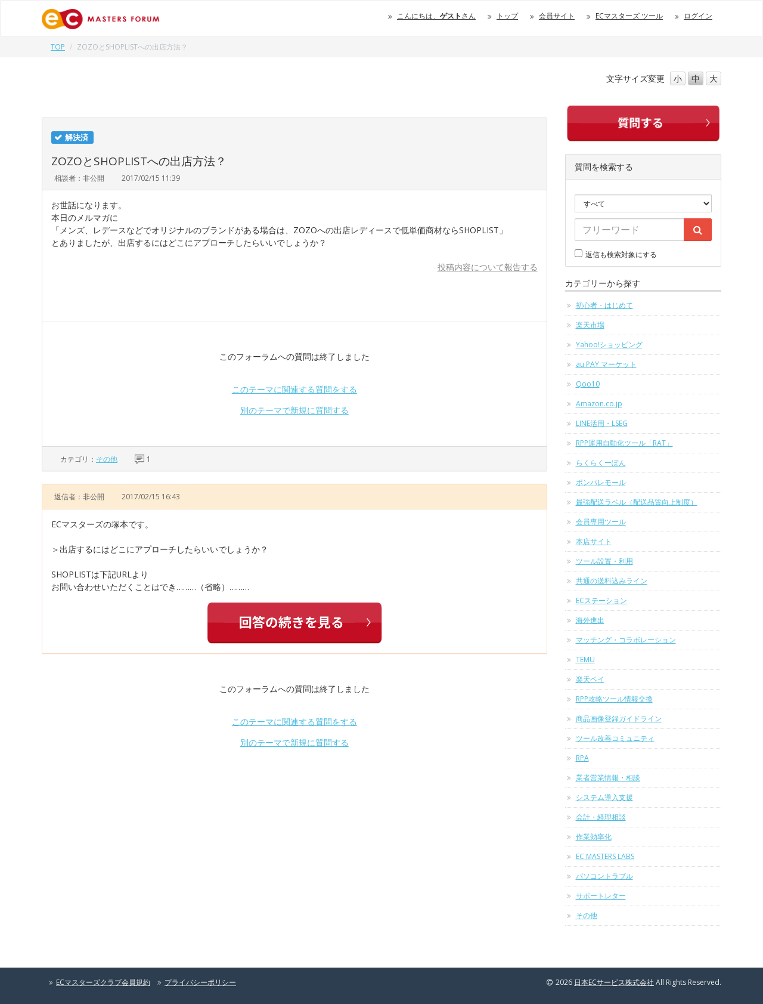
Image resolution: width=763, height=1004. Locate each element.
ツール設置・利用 (604, 561)
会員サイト (557, 16)
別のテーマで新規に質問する (294, 410)
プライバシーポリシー (200, 982)
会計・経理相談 (601, 817)
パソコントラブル (604, 876)
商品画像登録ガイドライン (619, 718)
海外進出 (590, 620)
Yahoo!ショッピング (609, 344)
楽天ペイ (590, 679)
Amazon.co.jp (599, 403)
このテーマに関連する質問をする (294, 389)
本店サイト (594, 541)
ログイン (698, 16)
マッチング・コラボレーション (626, 640)
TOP (58, 47)
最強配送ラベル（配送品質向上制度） (636, 502)
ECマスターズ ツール (629, 16)
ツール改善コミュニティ (615, 738)
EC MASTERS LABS (605, 856)
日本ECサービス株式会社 (614, 982)
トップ (507, 16)
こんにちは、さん (436, 16)
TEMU (585, 659)
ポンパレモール (601, 482)
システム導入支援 (604, 797)
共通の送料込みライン (611, 581)
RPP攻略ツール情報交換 (614, 699)
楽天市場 (590, 325)
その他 (106, 459)
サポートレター (601, 896)
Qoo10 (588, 384)
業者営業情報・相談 (608, 778)
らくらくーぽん (601, 463)
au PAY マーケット (606, 364)
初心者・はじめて (604, 305)
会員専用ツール (601, 522)
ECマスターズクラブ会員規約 (103, 982)
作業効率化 (594, 837)
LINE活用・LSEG (602, 423)
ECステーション (601, 600)
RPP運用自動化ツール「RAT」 (624, 443)
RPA (582, 758)
